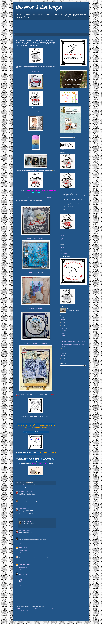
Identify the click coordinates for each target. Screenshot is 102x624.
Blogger (55, 617)
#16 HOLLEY (36, 113)
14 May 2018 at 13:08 (26, 564)
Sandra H (20, 530)
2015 (62, 356)
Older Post (54, 608)
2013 (62, 360)
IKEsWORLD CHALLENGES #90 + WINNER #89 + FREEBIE (73, 344)
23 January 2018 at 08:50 (28, 547)
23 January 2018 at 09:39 (28, 555)
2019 (62, 322)
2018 (62, 324)
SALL (62, 250)
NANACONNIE (29, 308)
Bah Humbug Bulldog (40, 308)
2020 (62, 320)
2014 (62, 358)
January (63, 353)
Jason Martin (21, 555)
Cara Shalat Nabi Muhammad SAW (26, 576)
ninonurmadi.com (23, 583)
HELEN (62, 246)
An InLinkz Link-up (19, 479)
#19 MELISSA (36, 132)
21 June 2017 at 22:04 (32, 500)
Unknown (20, 564)
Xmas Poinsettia (35, 343)
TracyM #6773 (21, 491)
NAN (62, 239)
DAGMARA (63, 234)
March (63, 349)
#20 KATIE (35, 152)
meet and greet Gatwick (23, 567)
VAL (62, 241)
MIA (62, 238)
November (64, 328)
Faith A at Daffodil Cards (23, 500)
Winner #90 (39, 484)
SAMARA (63, 251)
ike (22, 521)
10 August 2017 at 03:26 (30, 537)
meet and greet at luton (23, 558)
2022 (62, 317)
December (64, 327)
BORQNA (63, 247)
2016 (62, 355)
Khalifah (21, 581)
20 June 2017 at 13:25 (28, 491)
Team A (36, 484)
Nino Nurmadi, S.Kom (23, 574)
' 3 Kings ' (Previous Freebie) (38, 238)
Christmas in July (21, 484)
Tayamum (21, 582)
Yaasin (21, 578)
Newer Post (18, 608)
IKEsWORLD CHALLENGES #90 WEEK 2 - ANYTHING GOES (73, 343)
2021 (62, 319)
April (63, 348)
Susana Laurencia (22, 537)
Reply (20, 496)
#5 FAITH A (35, 71)
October (63, 330)
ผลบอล (20, 541)
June (63, 336)
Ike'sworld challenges (39, 7)
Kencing (21, 579)
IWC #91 (28, 484)
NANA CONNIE (64, 253)
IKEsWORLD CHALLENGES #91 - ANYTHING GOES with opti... (73, 341)
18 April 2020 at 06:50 (31, 572)
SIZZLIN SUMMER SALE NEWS (68, 339)
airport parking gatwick (23, 550)
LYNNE (30, 272)
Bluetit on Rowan (38, 204)
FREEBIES (22, 34)
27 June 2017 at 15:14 (26, 530)
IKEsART (49, 197)
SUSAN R (63, 249)
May (63, 346)
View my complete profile (71, 311)
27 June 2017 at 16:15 (29, 521)
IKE (39, 107)
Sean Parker (21, 547)
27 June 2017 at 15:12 (25, 508)
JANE (28, 238)
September (64, 331)
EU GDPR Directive (32, 34)
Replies (21, 519)
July (63, 335)
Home (16, 34)
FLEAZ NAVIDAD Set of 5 (37, 274)
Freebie (25, 484)
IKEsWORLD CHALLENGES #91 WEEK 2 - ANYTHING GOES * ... (74, 338)
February (63, 351)
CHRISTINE (26, 343)
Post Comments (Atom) (24, 610)
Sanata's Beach (32, 484)
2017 (62, 325)
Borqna (20, 508)
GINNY (30, 204)
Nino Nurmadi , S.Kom (23, 572)
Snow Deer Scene (44, 343)
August (63, 333)
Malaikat (21, 580)
